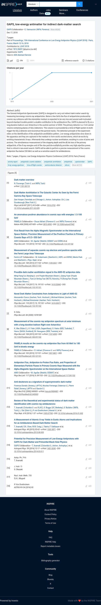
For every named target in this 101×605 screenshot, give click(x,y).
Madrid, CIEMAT (47, 241)
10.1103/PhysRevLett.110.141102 (59, 244)
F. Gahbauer (54, 427)
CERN (60, 241)
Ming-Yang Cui (20, 276)
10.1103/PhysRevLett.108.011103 (27, 266)
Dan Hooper (19, 199)
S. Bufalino (68, 408)
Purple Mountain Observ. (49, 276)
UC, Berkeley (57, 408)
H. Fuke (31, 328)
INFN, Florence (43, 29)
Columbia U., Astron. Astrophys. (55, 446)
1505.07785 (48, 413)
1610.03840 (56, 284)
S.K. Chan (27, 427)
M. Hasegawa (40, 331)
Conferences (82, 10)
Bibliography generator (50, 561)
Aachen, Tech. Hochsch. (40, 297)
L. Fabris (45, 427)
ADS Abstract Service (22, 55)
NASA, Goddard (26, 331)
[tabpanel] (50, 335)
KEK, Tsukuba (65, 328)
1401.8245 (51, 448)
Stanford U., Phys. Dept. (27, 260)
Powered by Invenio (9, 600)
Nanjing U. (31, 276)
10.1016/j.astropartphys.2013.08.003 (29, 432)
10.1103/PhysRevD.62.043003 (26, 394)
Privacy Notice (50, 519)
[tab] (14, 172)
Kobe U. (24, 328)
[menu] (92, 4)
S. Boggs (47, 408)
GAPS (9, 29)
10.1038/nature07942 (65, 224)
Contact (50, 588)
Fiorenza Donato (20, 386)
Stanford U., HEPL (56, 257)
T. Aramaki (18, 408)
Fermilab (28, 199)
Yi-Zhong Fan (65, 279)
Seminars (63, 10)
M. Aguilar (35, 241)
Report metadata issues (50, 546)
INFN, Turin (40, 183)
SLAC (40, 408)
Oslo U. (28, 410)
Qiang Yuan (65, 276)
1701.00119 (25, 186)
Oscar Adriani (39, 221)
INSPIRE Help (50, 542)
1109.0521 (53, 263)
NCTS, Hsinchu (53, 279)
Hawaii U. (53, 410)
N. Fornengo (19, 183)
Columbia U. (29, 408)
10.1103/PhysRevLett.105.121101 (27, 356)
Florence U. (51, 221)
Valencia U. (62, 386)
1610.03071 (56, 303)
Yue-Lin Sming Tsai (38, 279)
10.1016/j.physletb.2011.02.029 (26, 208)
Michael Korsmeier (31, 300)
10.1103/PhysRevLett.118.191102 (27, 306)
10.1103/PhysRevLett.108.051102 (27, 337)
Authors (34, 10)
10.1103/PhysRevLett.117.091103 (61, 376)
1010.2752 (51, 205)
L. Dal (22, 410)
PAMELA (17, 221)
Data (41, 13)
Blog (50, 575)
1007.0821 (53, 353)
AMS (16, 241)
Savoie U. (40, 388)
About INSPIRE (50, 510)
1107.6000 (53, 334)
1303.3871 (51, 429)
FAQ (50, 537)
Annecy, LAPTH (35, 386)
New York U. (31, 202)
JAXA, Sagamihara (43, 328)
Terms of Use (50, 523)
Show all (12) (77, 165)
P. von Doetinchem (40, 410)
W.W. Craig (36, 427)
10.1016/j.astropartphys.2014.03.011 (29, 451)
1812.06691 (18, 49)
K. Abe (16, 328)
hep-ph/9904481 (51, 391)
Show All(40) (55, 30)
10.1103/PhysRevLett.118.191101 (27, 287)
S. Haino (55, 328)
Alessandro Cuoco (21, 297)
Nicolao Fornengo (50, 386)
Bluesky (50, 579)
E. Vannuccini (30, 29)
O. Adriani (38, 350)
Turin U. (28, 183)
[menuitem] (96, 4)
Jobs (48, 10)
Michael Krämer (57, 297)
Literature (17, 10)
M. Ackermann (41, 257)
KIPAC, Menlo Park (74, 257)
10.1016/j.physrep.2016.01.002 (70, 413)
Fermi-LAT (18, 257)
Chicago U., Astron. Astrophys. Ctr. (50, 199)
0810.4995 (47, 224)
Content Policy (50, 514)
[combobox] (57, 4)
